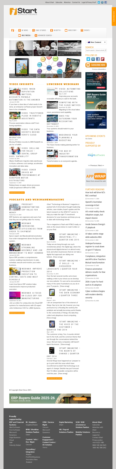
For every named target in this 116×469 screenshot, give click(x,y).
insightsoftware (32, 425)
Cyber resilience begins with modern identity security (95, 294)
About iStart (49, 2)
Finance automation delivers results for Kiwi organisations (95, 272)
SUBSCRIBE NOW (114, 16)
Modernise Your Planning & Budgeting (68, 137)
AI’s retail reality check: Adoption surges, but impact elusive (95, 214)
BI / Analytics (31, 422)
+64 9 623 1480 (98, 443)
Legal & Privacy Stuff (89, 2)
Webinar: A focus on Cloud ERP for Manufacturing (32, 295)
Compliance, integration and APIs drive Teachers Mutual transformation (95, 259)
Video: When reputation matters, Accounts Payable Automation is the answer (24, 94)
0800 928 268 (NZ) (99, 445)
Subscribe (59, 2)
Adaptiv (28, 454)
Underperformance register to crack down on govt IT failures (94, 246)
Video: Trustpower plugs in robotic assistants (33, 116)
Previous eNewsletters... (99, 69)
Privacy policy (97, 440)
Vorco (45, 447)
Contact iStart (97, 437)
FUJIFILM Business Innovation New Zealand (33, 459)
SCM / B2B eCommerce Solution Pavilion (82, 424)
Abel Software (14, 427)
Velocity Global (15, 445)
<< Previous (92, 165)
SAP (11, 443)
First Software (14, 430)
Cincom (29, 445)
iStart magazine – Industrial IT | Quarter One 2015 (69, 237)
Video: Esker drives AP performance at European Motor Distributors (24, 175)
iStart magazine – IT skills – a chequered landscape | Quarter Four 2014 (63, 266)
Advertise (67, 2)
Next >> (101, 165)
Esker (28, 435)
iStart (61, 425)
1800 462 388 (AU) (99, 448)
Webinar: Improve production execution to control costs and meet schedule (25, 274)
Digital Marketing (66, 422)
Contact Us (76, 2)
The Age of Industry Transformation (68, 154)
